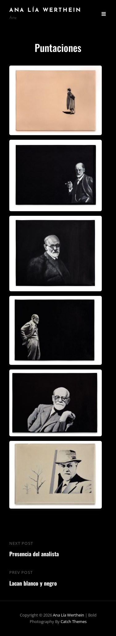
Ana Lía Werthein (45, 10)
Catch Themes (74, 621)
